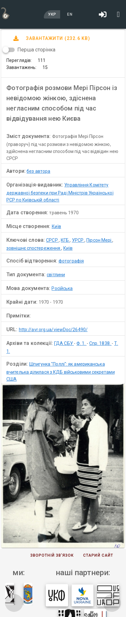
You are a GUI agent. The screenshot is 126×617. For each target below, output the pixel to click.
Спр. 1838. (100, 343)
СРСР (52, 240)
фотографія (71, 260)
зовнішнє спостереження (33, 248)
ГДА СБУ (64, 343)
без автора (38, 171)
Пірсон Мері (99, 240)
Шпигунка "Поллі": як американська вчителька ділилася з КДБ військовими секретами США (60, 372)
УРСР (78, 240)
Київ (56, 226)
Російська (62, 288)
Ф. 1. (81, 343)
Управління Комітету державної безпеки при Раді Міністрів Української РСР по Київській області (60, 192)
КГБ (65, 240)
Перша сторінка (36, 50)
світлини (56, 274)
